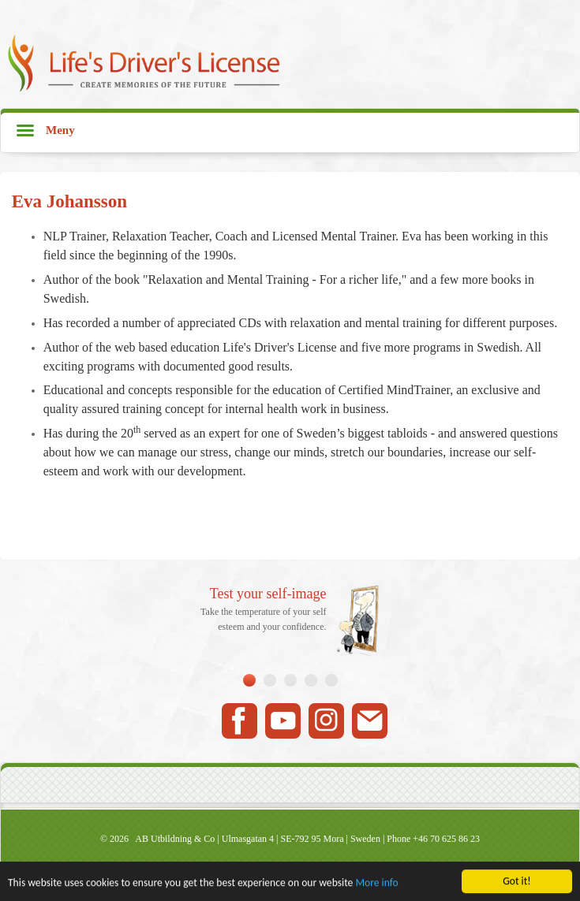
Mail (369, 721)
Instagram (326, 721)
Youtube (283, 721)
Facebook (239, 721)
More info (376, 883)
